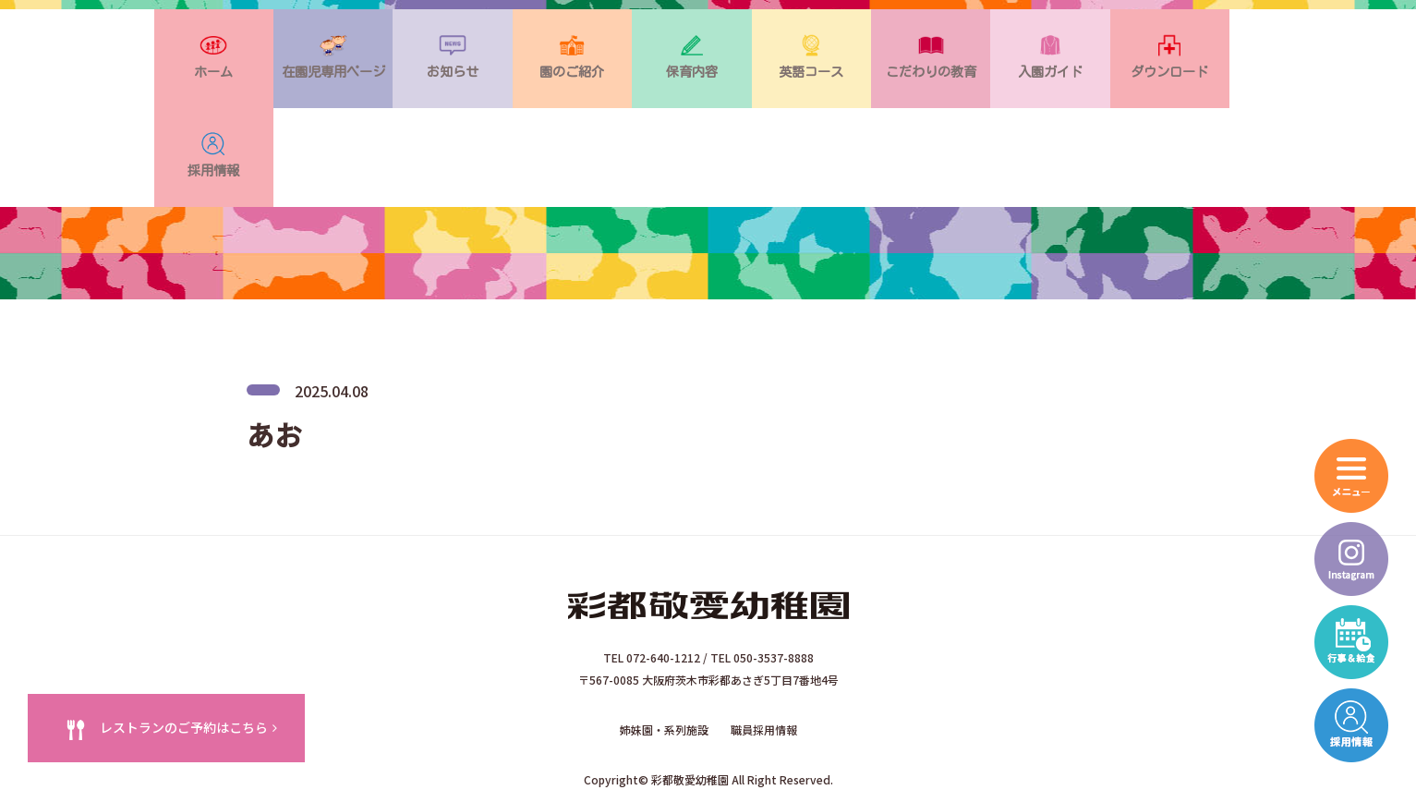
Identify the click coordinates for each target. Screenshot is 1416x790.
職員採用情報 (764, 645)
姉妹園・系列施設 (664, 645)
